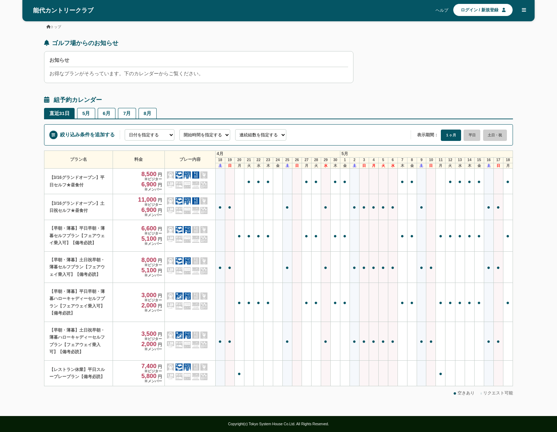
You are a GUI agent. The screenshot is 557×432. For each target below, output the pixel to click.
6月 (106, 113)
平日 (472, 135)
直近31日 (59, 113)
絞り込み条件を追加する (82, 135)
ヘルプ (442, 10)
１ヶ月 (450, 135)
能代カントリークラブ (63, 10)
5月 (86, 113)
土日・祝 (495, 135)
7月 (127, 113)
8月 (147, 113)
